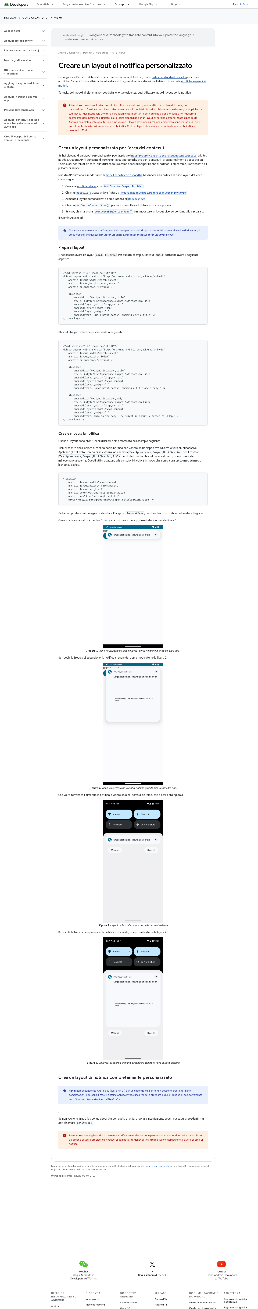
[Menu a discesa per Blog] (181, 4)
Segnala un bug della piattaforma (235, 1300)
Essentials (43, 4)
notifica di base (86, 186)
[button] (20, 31)
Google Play (146, 4)
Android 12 (103, 1090)
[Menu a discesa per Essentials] (54, 4)
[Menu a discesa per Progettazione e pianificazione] (106, 4)
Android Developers (68, 52)
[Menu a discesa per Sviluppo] (130, 4)
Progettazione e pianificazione (82, 4)
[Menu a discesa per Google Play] (158, 4)
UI (47, 17)
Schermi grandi (128, 1302)
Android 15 (161, 1299)
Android (55, 1306)
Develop (10, 17)
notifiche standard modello (169, 77)
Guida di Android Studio (202, 1302)
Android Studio (242, 4)
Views (58, 17)
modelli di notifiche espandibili (124, 175)
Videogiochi (92, 1299)
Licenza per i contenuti (157, 1166)
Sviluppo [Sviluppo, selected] (120, 4)
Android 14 (161, 1304)
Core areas (31, 17)
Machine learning (95, 1304)
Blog (174, 4)
